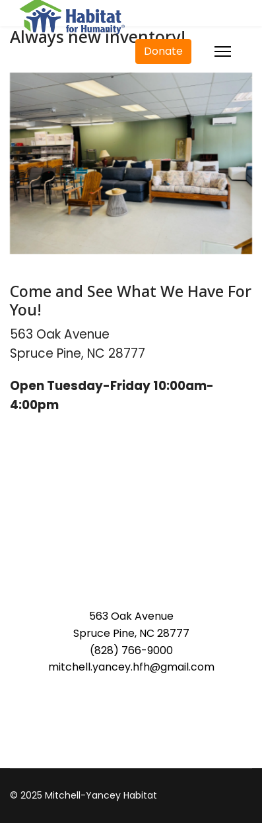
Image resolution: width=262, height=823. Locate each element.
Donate (163, 51)
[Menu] (222, 51)
